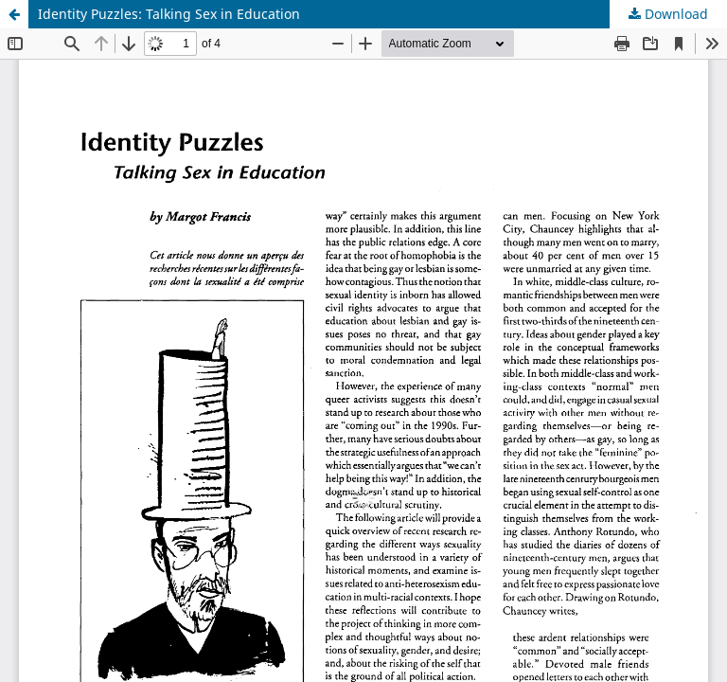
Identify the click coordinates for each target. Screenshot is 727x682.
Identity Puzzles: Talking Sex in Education (169, 14)
